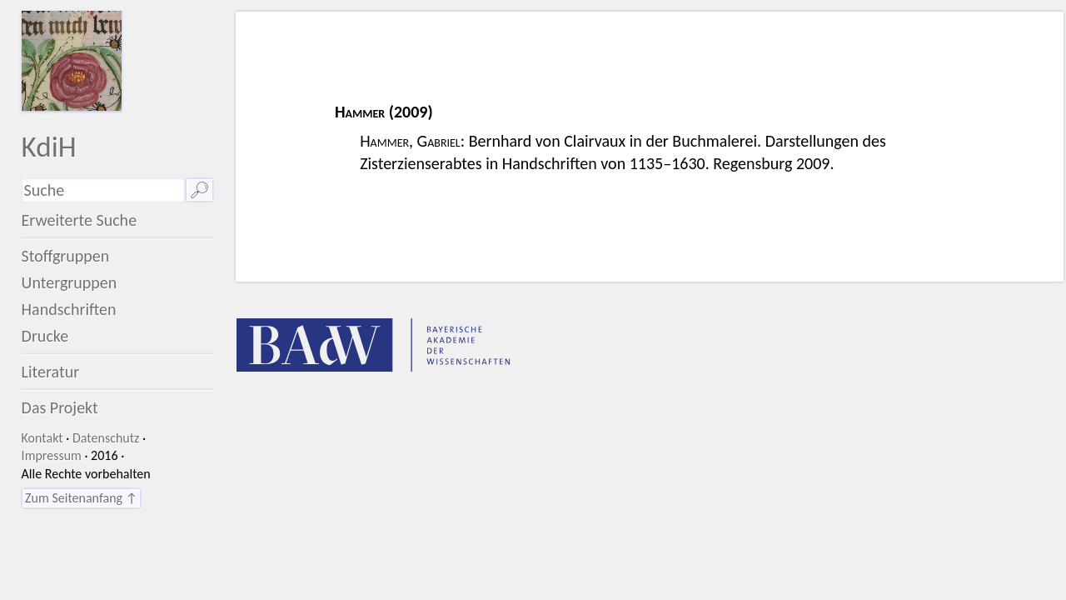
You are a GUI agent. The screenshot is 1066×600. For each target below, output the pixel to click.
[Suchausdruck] (103, 190)
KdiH (49, 146)
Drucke (45, 336)
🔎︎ (199, 190)
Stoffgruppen (66, 256)
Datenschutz (105, 438)
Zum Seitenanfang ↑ (81, 498)
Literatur (51, 372)
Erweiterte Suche (79, 220)
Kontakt (42, 438)
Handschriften (69, 309)
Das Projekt (60, 408)
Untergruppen (69, 282)
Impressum (52, 455)
